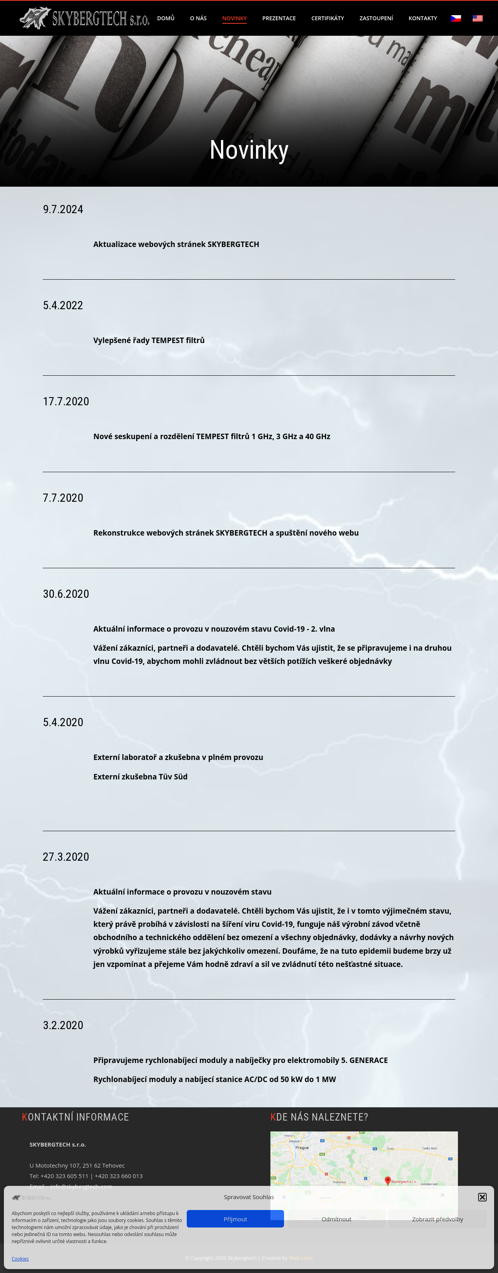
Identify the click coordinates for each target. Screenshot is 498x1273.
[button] (482, 1197)
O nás (198, 18)
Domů (166, 18)
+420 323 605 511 (64, 1176)
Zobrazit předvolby (437, 1219)
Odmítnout (337, 1219)
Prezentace (279, 18)
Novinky (234, 18)
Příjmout (235, 1219)
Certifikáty (327, 18)
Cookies (20, 1258)
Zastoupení (376, 18)
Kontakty (423, 18)
